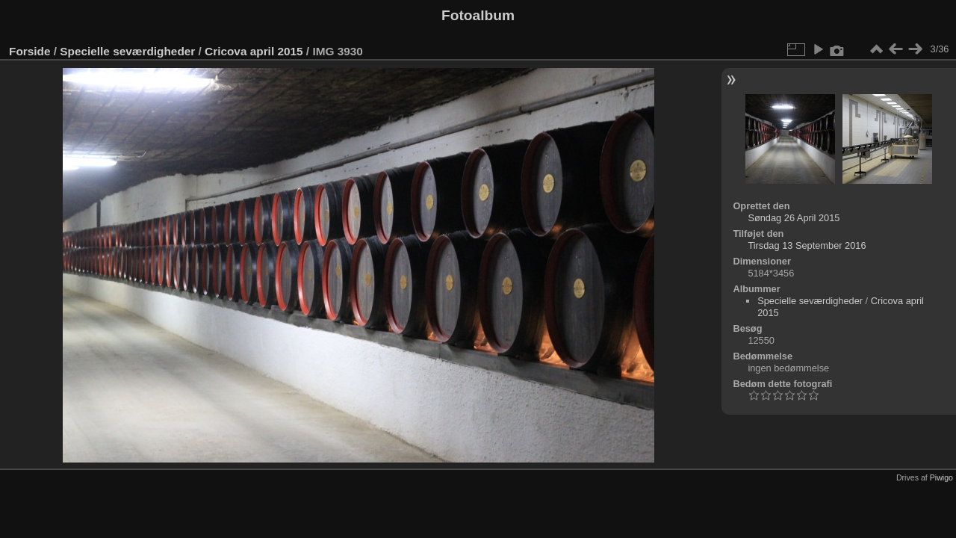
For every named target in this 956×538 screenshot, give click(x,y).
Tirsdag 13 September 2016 (807, 245)
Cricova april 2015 (254, 51)
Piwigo (941, 477)
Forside (29, 51)
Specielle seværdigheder (127, 51)
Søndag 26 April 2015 (793, 217)
